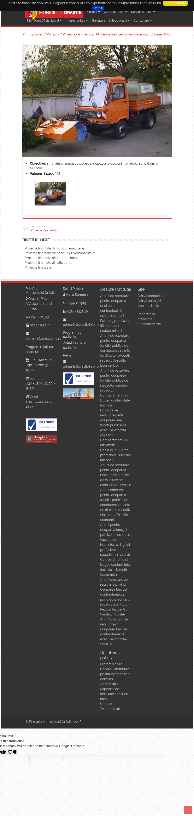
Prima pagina (33, 34)
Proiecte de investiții (78, 34)
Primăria (53, 34)
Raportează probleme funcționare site (149, 319)
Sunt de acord (175, 3)
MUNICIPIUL (54, 12)
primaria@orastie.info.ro (43, 339)
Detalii (97, 8)
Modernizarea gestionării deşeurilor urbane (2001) (133, 34)
